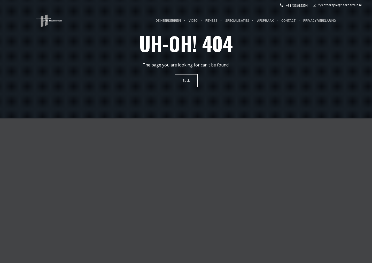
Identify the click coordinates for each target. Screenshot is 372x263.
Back (186, 80)
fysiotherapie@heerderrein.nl (337, 5)
